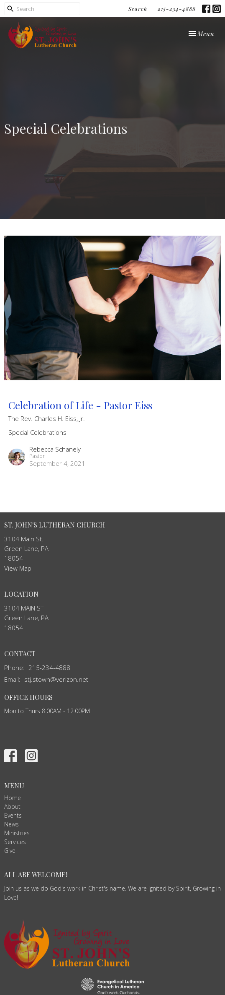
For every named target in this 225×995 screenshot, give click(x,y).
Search (137, 8)
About (12, 807)
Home (12, 798)
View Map (17, 568)
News (11, 824)
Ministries (17, 833)
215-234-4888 (177, 8)
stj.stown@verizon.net (56, 679)
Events (13, 815)
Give (9, 851)
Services (15, 842)
